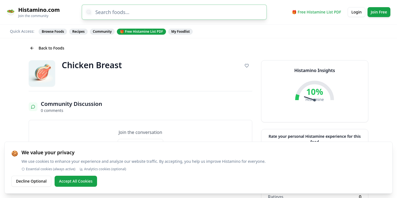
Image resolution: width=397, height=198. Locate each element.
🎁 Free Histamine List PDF (316, 12)
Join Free (379, 12)
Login (356, 12)
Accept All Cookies (75, 181)
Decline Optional (31, 181)
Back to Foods (47, 48)
